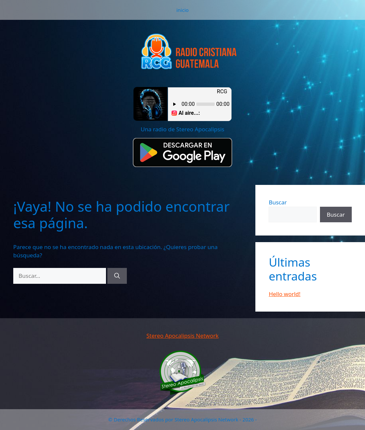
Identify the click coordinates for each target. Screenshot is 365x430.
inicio (182, 10)
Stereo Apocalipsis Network (182, 335)
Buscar (278, 202)
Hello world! (284, 294)
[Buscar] (117, 276)
